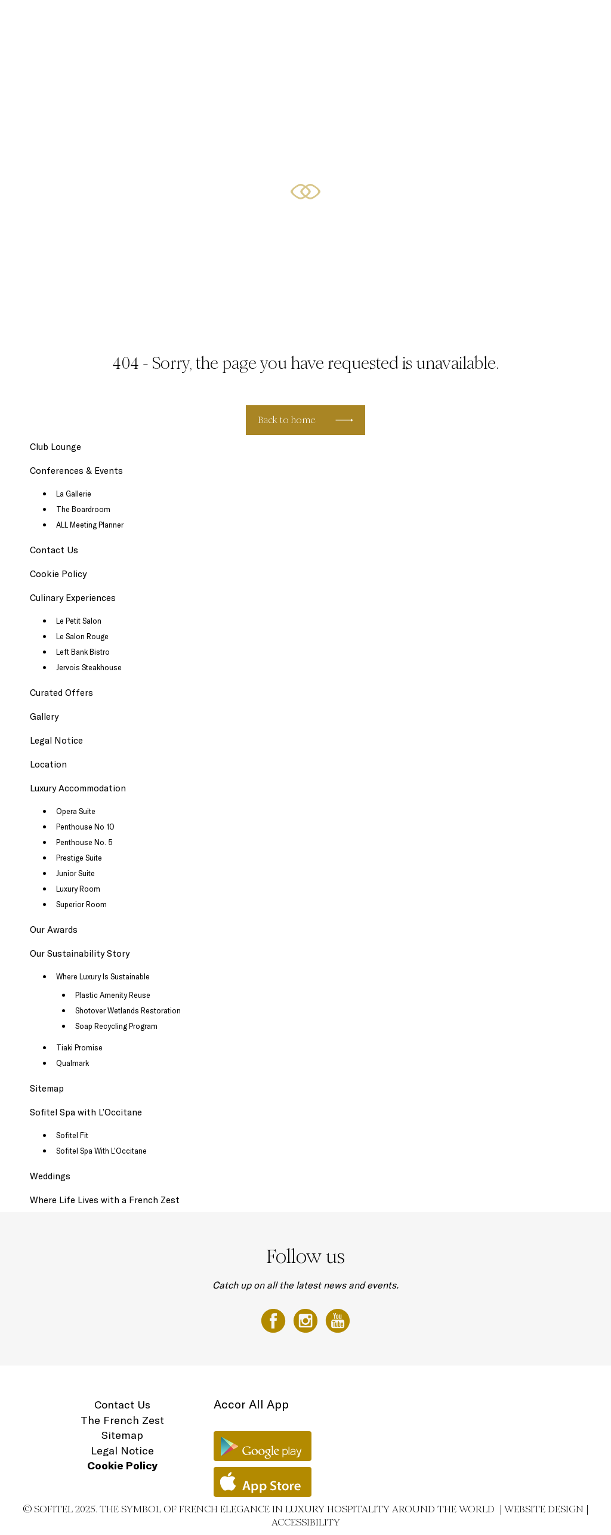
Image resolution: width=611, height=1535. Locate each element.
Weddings (50, 1176)
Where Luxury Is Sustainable (103, 976)
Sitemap (47, 1088)
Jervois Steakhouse (89, 667)
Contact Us (54, 550)
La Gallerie (73, 493)
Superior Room (81, 904)
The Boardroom (83, 509)
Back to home (287, 420)
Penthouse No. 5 (84, 842)
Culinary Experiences (229, 22)
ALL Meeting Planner (90, 524)
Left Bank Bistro (83, 651)
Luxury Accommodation (151, 22)
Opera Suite (75, 811)
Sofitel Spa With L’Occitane (101, 1150)
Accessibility (305, 1522)
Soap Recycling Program (116, 1026)
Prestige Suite (79, 857)
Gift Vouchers (519, 22)
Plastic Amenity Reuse (112, 995)
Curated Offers (295, 22)
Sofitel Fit (72, 1135)
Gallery (44, 716)
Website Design (544, 1509)
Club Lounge (55, 446)
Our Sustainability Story (79, 953)
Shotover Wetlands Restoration (128, 1010)
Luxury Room (78, 888)
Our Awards (54, 929)
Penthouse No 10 (85, 826)
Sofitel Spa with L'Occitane (447, 22)
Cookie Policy (58, 574)
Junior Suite (75, 873)
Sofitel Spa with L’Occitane (86, 1112)
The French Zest (122, 1420)
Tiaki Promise (79, 1047)
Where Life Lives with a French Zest (105, 1200)
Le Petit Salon (78, 620)
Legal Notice (56, 740)
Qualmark (72, 1063)
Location (564, 22)
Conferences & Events (362, 22)
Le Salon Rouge (82, 636)
